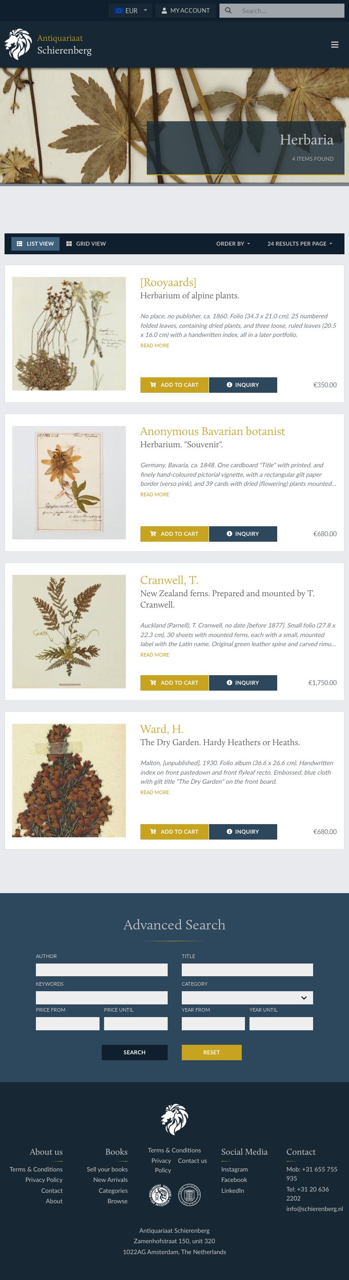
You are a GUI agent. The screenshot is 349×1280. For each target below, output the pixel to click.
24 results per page (298, 243)
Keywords (50, 983)
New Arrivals (110, 1180)
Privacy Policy (44, 1180)
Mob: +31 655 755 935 (312, 1174)
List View (35, 243)
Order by (231, 243)
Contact (52, 1190)
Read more (154, 345)
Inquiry (243, 385)
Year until (263, 1009)
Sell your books (107, 1169)
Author (46, 955)
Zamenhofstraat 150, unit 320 (174, 1241)
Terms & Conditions (36, 1169)
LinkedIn (232, 1190)
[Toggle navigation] (334, 44)
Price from (50, 1009)
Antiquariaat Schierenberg (175, 1230)
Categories (113, 1190)
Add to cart (174, 385)
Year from (196, 1009)
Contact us (192, 1160)
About (54, 1201)
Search (134, 1052)
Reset (212, 1052)
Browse (117, 1201)
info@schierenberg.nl (314, 1209)
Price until (119, 1009)
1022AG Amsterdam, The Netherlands (174, 1252)
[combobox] (130, 11)
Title (188, 955)
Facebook (234, 1180)
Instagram (234, 1169)
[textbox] (130, 10)
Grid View (86, 243)
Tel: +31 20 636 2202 (307, 1194)
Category (195, 983)
